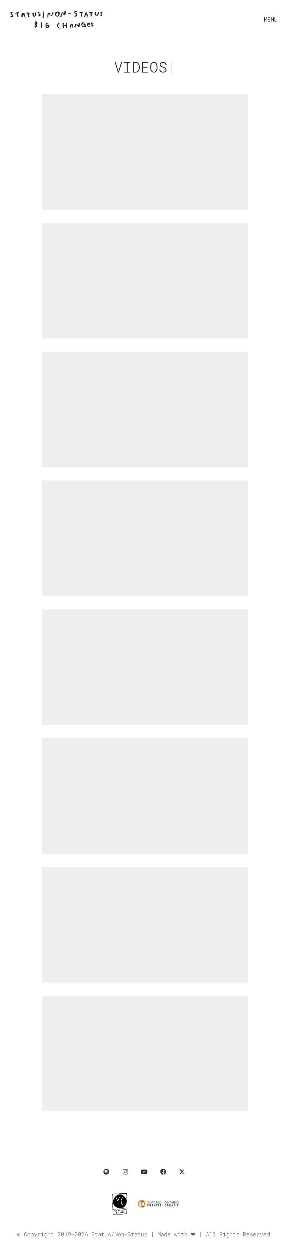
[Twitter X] (182, 1171)
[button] (272, 19)
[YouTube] (144, 1171)
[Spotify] (106, 1171)
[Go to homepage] (56, 19)
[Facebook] (163, 1171)
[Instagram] (125, 1171)
